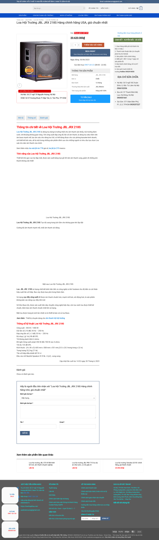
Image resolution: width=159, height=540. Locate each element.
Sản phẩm (23, 15)
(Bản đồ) (26, 493)
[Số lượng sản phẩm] (75, 45)
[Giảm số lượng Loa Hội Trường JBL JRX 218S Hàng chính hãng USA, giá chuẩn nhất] (71, 45)
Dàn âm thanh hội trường (43, 15)
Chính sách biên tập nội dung (59, 499)
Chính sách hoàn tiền (88, 501)
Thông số (32, 118)
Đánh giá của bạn (26, 394)
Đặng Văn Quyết (126, 537)
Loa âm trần (83, 15)
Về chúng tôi (94, 8)
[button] (135, 8)
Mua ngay (90, 52)
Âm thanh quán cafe (124, 15)
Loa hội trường (39, 20)
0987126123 (89, 65)
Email (62, 422)
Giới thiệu (52, 495)
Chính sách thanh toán (89, 488)
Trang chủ (20, 20)
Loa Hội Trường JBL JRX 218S (28, 132)
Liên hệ (51, 491)
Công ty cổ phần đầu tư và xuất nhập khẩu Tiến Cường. (50, 535)
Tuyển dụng (53, 488)
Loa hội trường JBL (52, 20)
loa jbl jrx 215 (54, 148)
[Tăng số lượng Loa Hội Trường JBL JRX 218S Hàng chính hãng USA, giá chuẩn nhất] (79, 45)
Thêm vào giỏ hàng (93, 45)
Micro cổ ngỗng (66, 15)
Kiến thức (105, 8)
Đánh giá (44, 118)
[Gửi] (84, 8)
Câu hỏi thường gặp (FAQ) (90, 511)
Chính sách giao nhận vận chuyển (92, 497)
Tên (22, 422)
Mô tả (20, 118)
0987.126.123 (33, 496)
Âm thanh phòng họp (103, 15)
